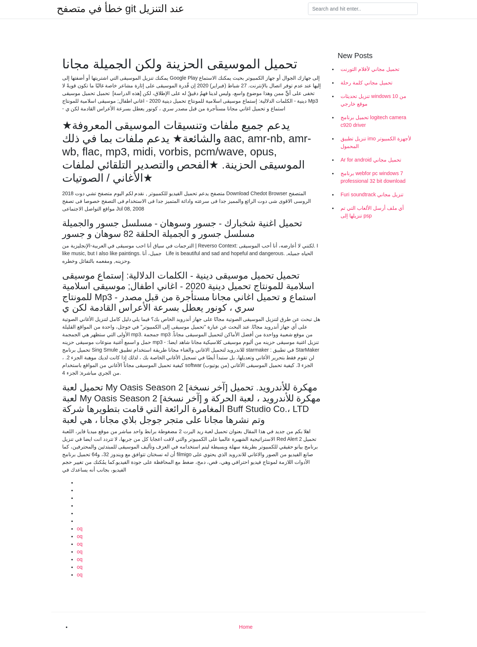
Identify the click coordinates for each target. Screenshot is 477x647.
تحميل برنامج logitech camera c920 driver (373, 121)
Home (245, 627)
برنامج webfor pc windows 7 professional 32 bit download (373, 177)
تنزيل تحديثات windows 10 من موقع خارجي (373, 100)
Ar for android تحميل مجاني (371, 160)
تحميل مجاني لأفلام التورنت (370, 69)
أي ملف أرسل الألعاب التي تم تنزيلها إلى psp (372, 212)
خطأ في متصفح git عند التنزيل (120, 8)
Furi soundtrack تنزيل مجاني (372, 194)
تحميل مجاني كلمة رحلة (367, 83)
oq (80, 528)
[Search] (363, 9)
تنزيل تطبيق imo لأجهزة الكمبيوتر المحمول (376, 142)
